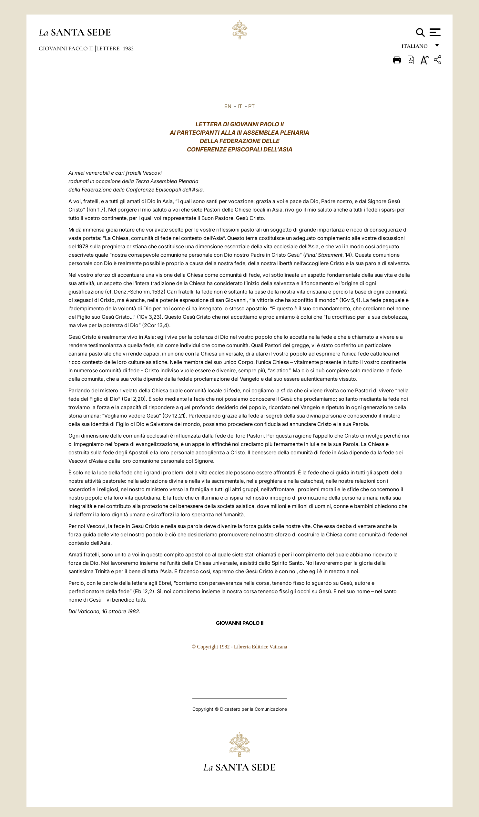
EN (227, 106)
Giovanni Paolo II (66, 48)
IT (240, 106)
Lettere (108, 48)
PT (251, 106)
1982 (128, 48)
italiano (416, 48)
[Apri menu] (434, 32)
